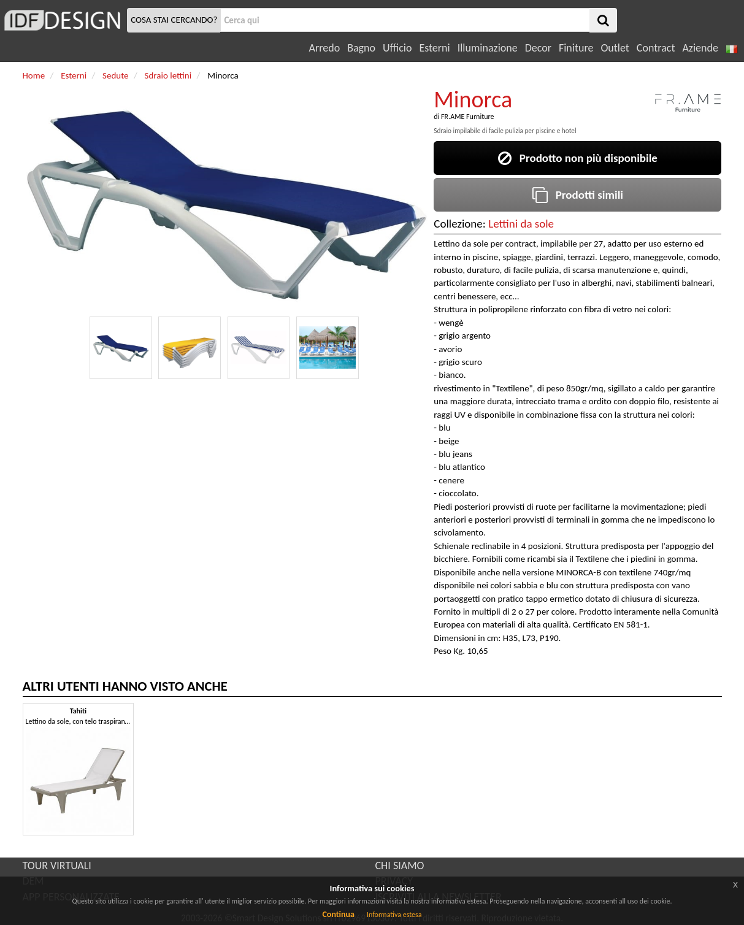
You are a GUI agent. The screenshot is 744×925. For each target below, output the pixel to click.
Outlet (614, 48)
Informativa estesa (394, 914)
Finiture (576, 48)
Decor (538, 48)
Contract (656, 48)
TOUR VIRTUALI (57, 865)
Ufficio (397, 48)
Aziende (700, 48)
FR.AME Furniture (467, 116)
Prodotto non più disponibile (578, 158)
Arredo (324, 48)
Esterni (434, 48)
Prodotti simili (577, 195)
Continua (338, 914)
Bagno (361, 48)
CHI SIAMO (399, 865)
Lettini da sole (521, 224)
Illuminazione (488, 48)
